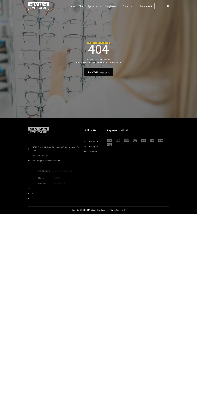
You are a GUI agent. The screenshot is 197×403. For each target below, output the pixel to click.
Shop (81, 6)
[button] (168, 6)
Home (72, 6)
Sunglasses (112, 6)
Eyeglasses (94, 6)
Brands (127, 6)
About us (33, 183)
